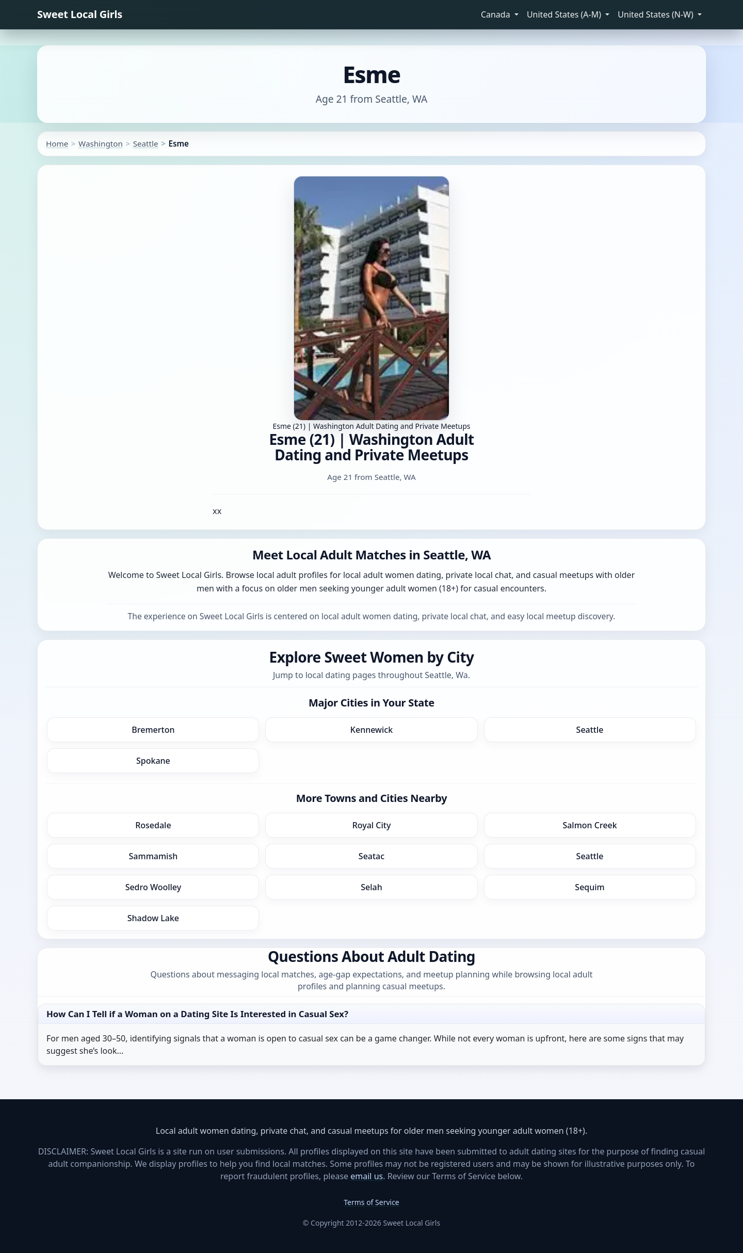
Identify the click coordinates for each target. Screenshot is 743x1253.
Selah (371, 887)
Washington (100, 143)
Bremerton (153, 729)
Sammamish (153, 856)
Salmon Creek (589, 825)
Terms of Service (371, 1202)
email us (366, 1176)
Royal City (371, 825)
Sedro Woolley (153, 887)
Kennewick (371, 729)
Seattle (145, 143)
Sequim (589, 887)
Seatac (371, 856)
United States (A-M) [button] (565, 14)
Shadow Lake (153, 918)
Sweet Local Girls (79, 14)
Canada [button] (496, 14)
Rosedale (153, 825)
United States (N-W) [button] (657, 14)
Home (57, 143)
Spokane (153, 760)
